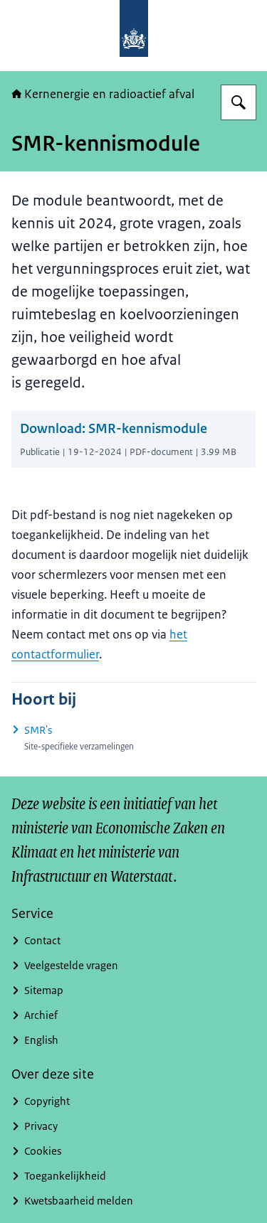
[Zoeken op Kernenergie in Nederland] (238, 102)
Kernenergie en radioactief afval (102, 94)
